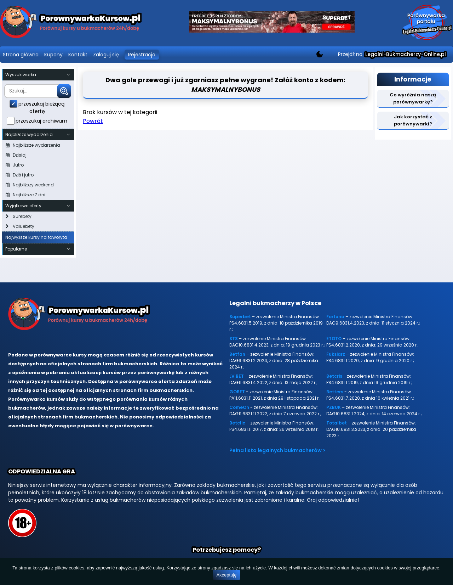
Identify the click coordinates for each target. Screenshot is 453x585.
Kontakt (77, 54)
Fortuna (335, 317)
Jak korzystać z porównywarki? (413, 120)
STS (233, 339)
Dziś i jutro (20, 175)
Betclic (237, 423)
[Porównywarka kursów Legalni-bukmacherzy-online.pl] (71, 23)
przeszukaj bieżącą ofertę (41, 107)
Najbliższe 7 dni (25, 195)
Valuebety (20, 226)
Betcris (334, 376)
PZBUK (333, 407)
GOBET (237, 392)
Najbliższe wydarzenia (33, 145)
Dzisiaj (16, 155)
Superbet (240, 317)
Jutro (15, 165)
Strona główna (21, 54)
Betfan (237, 354)
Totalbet (336, 423)
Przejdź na (392, 54)
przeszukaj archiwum (41, 120)
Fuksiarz (335, 354)
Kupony (53, 54)
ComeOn (239, 407)
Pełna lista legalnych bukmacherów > (277, 450)
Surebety (18, 216)
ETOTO (334, 339)
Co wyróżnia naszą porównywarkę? (413, 98)
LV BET (236, 376)
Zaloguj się (106, 54)
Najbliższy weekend (30, 185)
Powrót (93, 121)
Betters (334, 392)
